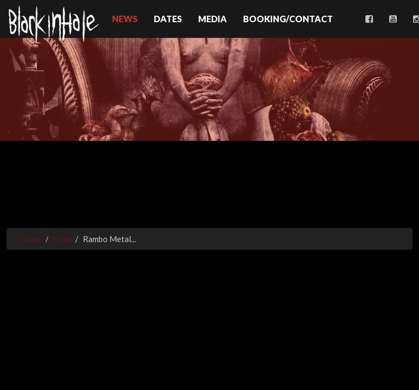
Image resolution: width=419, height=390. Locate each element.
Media (212, 19)
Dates (168, 19)
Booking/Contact (288, 19)
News (125, 19)
